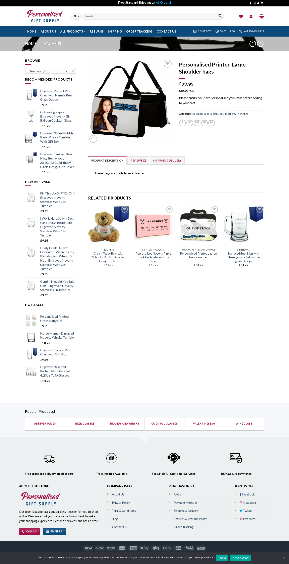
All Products (72, 31)
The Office (242, 113)
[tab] (107, 160)
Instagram (248, 502)
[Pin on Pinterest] (204, 123)
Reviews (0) (138, 160)
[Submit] (220, 16)
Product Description (107, 160)
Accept (222, 557)
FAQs (177, 494)
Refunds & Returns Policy (190, 519)
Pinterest (247, 519)
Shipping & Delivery (167, 160)
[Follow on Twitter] (258, 3)
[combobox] (50, 71)
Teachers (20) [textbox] (48, 71)
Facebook (247, 494)
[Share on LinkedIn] (211, 123)
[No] (284, 559)
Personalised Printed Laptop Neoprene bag (198, 255)
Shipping (115, 31)
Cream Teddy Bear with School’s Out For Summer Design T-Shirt (108, 257)
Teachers (51, 43)
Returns (97, 31)
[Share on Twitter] (189, 123)
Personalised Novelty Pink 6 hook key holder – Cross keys (153, 257)
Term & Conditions (124, 510)
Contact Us (166, 31)
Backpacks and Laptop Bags (208, 113)
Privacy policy (240, 557)
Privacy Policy (121, 502)
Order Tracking (139, 31)
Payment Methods (185, 502)
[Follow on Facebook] (250, 3)
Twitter (246, 510)
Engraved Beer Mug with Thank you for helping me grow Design (243, 257)
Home (31, 31)
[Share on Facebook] (182, 123)
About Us (48, 31)
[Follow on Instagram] (254, 3)
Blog (115, 519)
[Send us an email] (262, 3)
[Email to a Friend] (197, 123)
